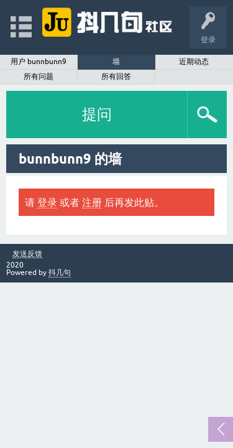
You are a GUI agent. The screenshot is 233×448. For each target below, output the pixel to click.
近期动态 (194, 61)
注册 (92, 202)
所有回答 (116, 76)
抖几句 (59, 272)
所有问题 (38, 76)
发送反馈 (27, 254)
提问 (97, 114)
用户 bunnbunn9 (38, 61)
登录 (47, 202)
